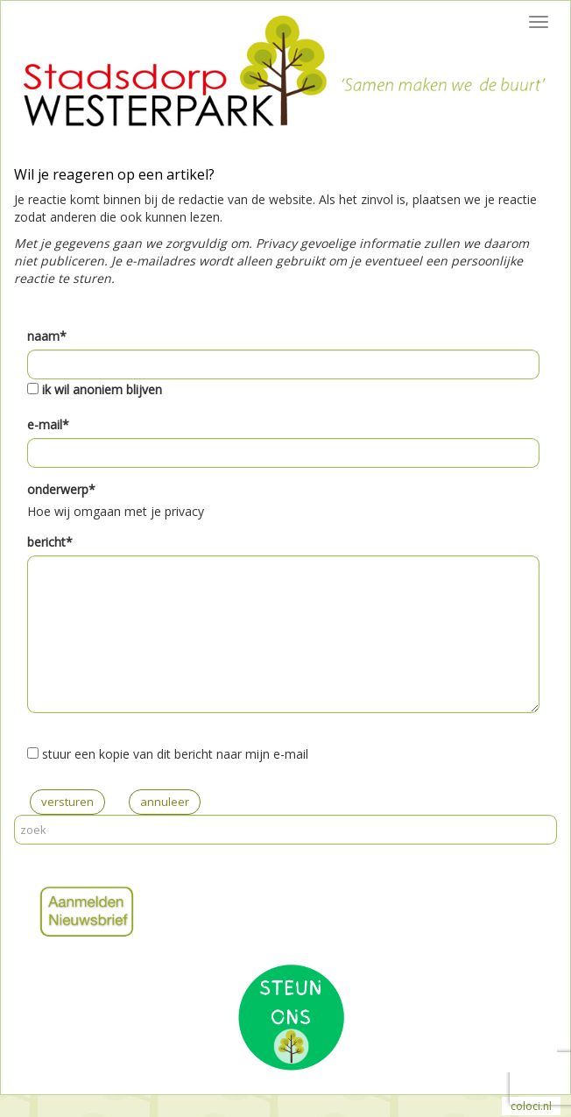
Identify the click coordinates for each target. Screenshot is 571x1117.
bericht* (50, 542)
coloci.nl (531, 1106)
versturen (67, 801)
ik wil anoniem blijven (102, 389)
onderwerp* (61, 489)
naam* (47, 336)
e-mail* (48, 424)
